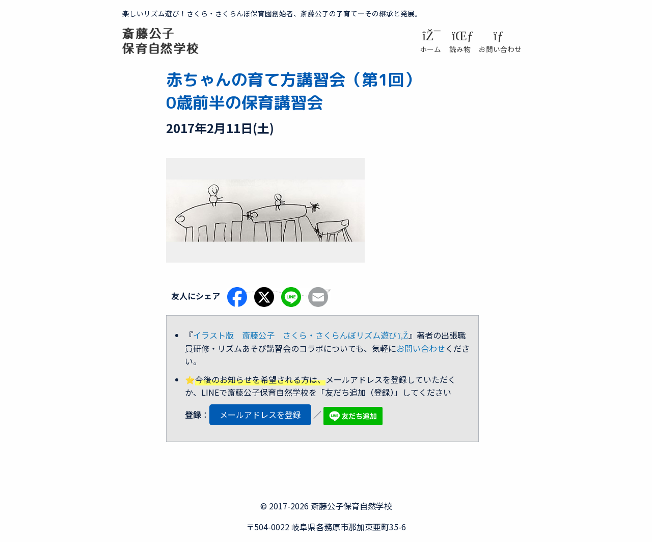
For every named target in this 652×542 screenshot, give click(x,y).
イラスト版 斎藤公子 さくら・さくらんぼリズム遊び (301, 335)
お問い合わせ (420, 348)
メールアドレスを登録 (260, 414)
